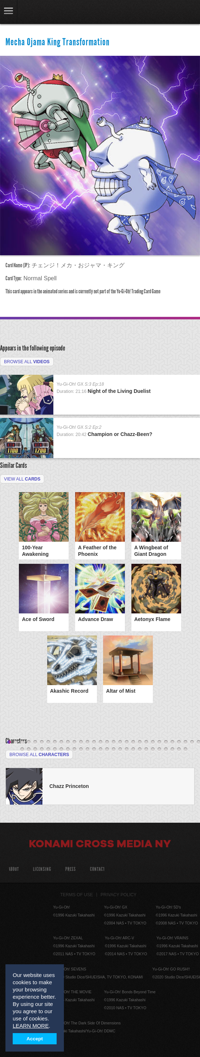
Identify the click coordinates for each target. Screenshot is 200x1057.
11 (74, 742)
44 (107, 749)
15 (100, 742)
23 (153, 742)
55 (179, 749)
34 (42, 749)
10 (68, 742)
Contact (97, 869)
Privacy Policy (118, 894)
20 (133, 742)
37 (61, 749)
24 (159, 742)
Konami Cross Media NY (100, 845)
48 (133, 749)
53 (166, 749)
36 (55, 749)
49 (140, 749)
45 (113, 749)
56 (185, 749)
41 (87, 749)
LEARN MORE (31, 1026)
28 (185, 742)
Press (70, 869)
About (13, 869)
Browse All (27, 361)
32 (28, 749)
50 (146, 749)
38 (68, 749)
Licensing (42, 869)
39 (74, 749)
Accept (34, 1038)
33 (35, 749)
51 (153, 749)
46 (120, 749)
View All (22, 479)
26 (172, 742)
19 (127, 742)
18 (120, 742)
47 (127, 749)
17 (113, 742)
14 (94, 742)
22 (146, 742)
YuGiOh (43, 12)
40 (81, 749)
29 (192, 742)
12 (81, 742)
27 (179, 742)
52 (159, 749)
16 (107, 742)
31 (22, 749)
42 (94, 749)
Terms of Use (76, 894)
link (8, 12)
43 (100, 749)
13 (87, 742)
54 (172, 749)
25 (166, 742)
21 (140, 742)
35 (48, 749)
